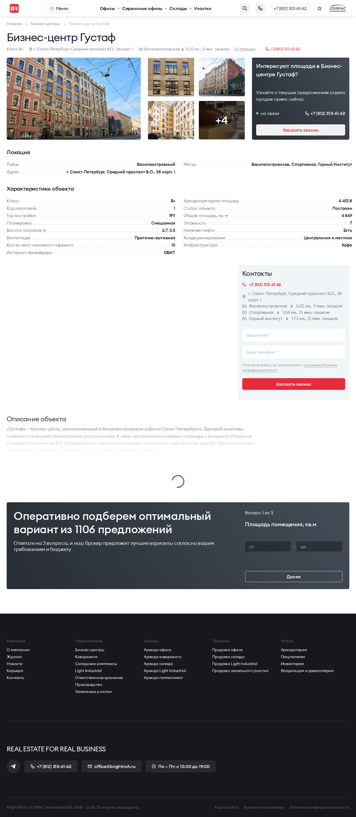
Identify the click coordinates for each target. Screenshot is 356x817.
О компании (18, 649)
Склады (178, 8)
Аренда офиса (157, 649)
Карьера (15, 670)
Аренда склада (158, 663)
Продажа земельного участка (240, 670)
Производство (88, 684)
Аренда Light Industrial (165, 670)
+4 (222, 120)
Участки (202, 8)
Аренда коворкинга (162, 656)
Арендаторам (294, 649)
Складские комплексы (96, 663)
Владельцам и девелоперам (307, 670)
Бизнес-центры (89, 649)
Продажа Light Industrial (234, 663)
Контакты (15, 677)
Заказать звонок (260, 8)
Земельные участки (93, 691)
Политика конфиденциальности (319, 807)
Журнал (14, 656)
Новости (15, 663)
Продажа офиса (227, 649)
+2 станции (245, 49)
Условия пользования (264, 807)
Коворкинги (86, 656)
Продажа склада (228, 656)
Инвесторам (293, 663)
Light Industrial (88, 670)
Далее (293, 576)
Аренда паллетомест (163, 677)
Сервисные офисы (142, 8)
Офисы (107, 8)
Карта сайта (226, 807)
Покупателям (293, 656)
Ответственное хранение (99, 677)
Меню (59, 8)
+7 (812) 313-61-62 (290, 8)
